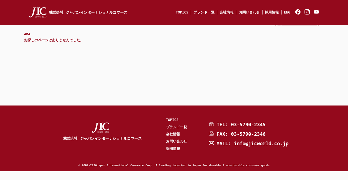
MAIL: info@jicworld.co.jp (252, 143)
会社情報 (227, 12)
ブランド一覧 (204, 12)
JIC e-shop (297, 31)
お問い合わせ (249, 12)
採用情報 (272, 12)
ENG (287, 12)
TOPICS (182, 12)
